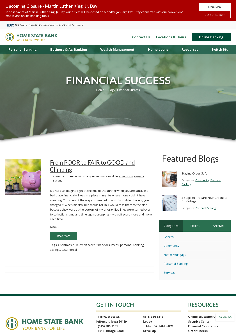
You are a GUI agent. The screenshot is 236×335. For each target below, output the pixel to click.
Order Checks (198, 331)
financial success (108, 245)
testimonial (69, 250)
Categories (171, 226)
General (169, 237)
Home (100, 90)
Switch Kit (220, 49)
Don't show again (215, 14)
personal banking (132, 245)
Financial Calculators (203, 326)
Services (169, 273)
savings (55, 250)
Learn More (215, 7)
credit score (87, 245)
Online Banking (211, 37)
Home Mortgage (175, 255)
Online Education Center (205, 317)
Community (126, 176)
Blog (110, 90)
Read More (63, 236)
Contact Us (141, 37)
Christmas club (68, 245)
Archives (218, 226)
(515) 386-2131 (108, 326)
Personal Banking (205, 208)
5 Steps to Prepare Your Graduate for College (204, 199)
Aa (220, 317)
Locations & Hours (171, 37)
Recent (195, 226)
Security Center (199, 321)
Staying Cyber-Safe (194, 173)
